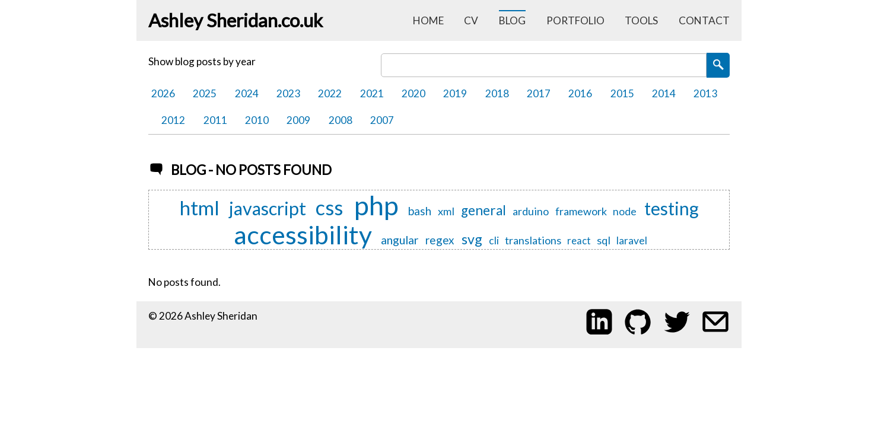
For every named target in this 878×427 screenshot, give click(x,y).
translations (533, 240)
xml (446, 211)
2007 (382, 120)
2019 (455, 93)
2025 (205, 93)
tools (641, 20)
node (625, 211)
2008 (340, 120)
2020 (413, 93)
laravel (631, 240)
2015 (622, 93)
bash (419, 211)
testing (671, 209)
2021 (372, 93)
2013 (705, 93)
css (329, 207)
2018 (497, 93)
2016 (580, 93)
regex (439, 240)
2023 (288, 93)
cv (471, 20)
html (200, 208)
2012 (173, 120)
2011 (215, 120)
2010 (257, 120)
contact (704, 20)
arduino (531, 211)
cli (494, 240)
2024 (247, 93)
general (483, 210)
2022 (330, 93)
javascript (267, 209)
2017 (539, 93)
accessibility (303, 234)
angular (400, 240)
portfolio (575, 20)
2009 (298, 120)
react (579, 240)
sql (603, 240)
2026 (163, 93)
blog (512, 20)
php (376, 205)
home (428, 20)
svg (472, 239)
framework (581, 211)
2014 (664, 93)
